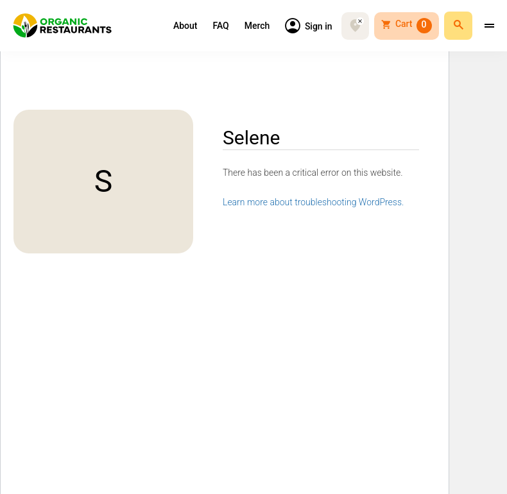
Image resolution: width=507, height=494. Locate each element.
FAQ (220, 26)
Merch (257, 26)
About (185, 26)
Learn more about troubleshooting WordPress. (313, 202)
